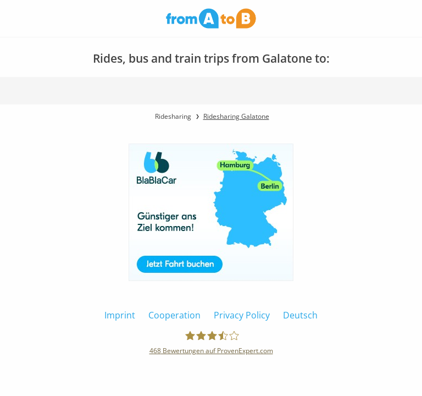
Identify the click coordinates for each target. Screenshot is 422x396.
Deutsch (300, 315)
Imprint (119, 315)
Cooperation (174, 315)
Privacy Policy (242, 315)
